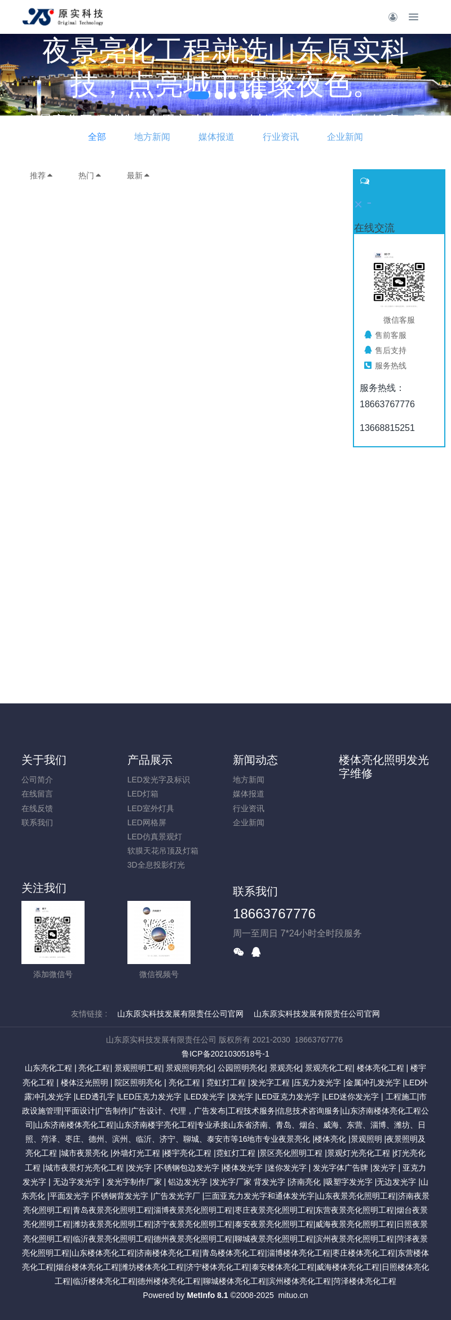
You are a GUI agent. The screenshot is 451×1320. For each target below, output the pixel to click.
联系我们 (37, 822)
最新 (139, 175)
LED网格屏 (146, 822)
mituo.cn (293, 1295)
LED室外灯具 (150, 808)
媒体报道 (216, 137)
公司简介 (37, 779)
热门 (90, 175)
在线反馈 (37, 808)
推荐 (42, 175)
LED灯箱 (142, 793)
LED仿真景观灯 (154, 836)
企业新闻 (345, 137)
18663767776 (274, 913)
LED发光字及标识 (158, 779)
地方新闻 (152, 137)
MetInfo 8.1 (207, 1295)
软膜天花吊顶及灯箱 (162, 850)
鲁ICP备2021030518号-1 (225, 1053)
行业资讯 (281, 137)
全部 (97, 137)
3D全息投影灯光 (156, 864)
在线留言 (37, 793)
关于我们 (44, 760)
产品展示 (150, 760)
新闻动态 (255, 760)
